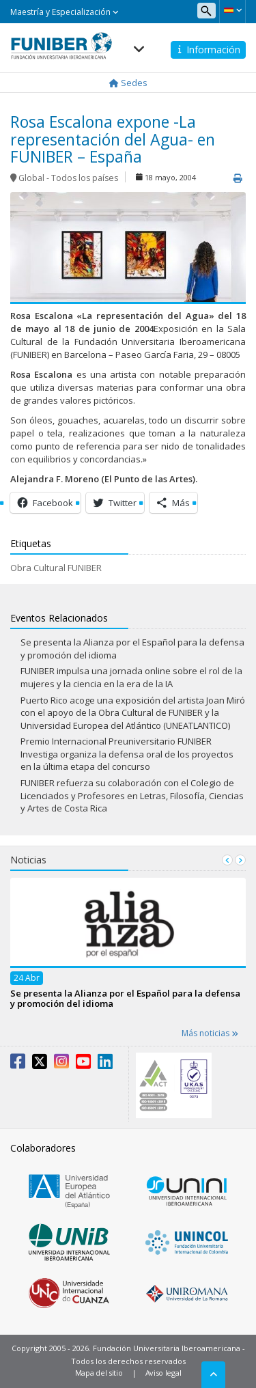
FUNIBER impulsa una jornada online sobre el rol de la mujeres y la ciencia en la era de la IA (131, 677)
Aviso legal (163, 1373)
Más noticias (210, 1033)
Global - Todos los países (68, 178)
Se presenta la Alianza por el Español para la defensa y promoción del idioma (125, 997)
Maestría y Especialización (64, 12)
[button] (232, 10)
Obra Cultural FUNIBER (56, 567)
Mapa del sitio (99, 1373)
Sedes (128, 83)
